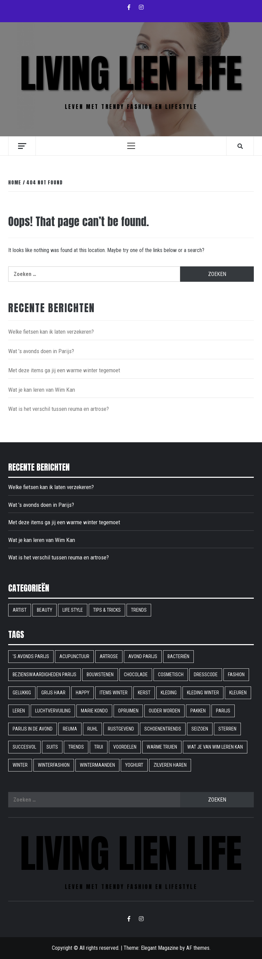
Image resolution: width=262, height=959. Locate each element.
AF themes (197, 948)
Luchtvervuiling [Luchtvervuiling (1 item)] (53, 710)
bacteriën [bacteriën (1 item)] (178, 656)
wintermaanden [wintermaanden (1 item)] (97, 765)
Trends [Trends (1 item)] (76, 747)
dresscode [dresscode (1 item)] (206, 674)
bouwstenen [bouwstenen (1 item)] (100, 674)
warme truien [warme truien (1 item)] (162, 747)
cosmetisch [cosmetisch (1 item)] (171, 674)
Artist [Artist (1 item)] (20, 610)
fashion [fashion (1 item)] (236, 674)
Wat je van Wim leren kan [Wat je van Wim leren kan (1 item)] (215, 747)
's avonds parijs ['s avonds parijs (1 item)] (31, 656)
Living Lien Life (131, 73)
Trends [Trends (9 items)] (139, 610)
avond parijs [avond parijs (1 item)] (142, 656)
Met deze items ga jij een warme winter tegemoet (64, 370)
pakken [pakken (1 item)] (198, 710)
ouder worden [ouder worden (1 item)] (164, 710)
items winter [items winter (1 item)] (114, 692)
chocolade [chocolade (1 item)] (136, 674)
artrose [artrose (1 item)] (109, 656)
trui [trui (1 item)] (98, 747)
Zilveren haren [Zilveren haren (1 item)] (170, 765)
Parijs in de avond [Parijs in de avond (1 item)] (33, 729)
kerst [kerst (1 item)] (144, 692)
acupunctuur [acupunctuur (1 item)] (74, 656)
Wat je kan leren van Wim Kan (41, 389)
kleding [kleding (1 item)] (169, 692)
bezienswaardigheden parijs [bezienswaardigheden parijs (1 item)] (44, 674)
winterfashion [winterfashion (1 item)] (54, 765)
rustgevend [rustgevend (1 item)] (121, 729)
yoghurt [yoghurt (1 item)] (134, 765)
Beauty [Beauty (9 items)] (44, 610)
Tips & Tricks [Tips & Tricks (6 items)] (107, 610)
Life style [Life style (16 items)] (72, 610)
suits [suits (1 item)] (52, 747)
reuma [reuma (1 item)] (70, 729)
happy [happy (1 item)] (82, 692)
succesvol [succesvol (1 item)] (24, 747)
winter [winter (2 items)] (20, 765)
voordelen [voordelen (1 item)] (124, 747)
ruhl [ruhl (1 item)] (92, 729)
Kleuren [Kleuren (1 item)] (238, 692)
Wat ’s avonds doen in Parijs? (41, 351)
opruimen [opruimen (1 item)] (128, 710)
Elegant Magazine (159, 948)
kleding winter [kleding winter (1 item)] (203, 692)
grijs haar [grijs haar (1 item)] (53, 692)
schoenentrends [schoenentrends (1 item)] (162, 729)
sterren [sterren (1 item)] (227, 729)
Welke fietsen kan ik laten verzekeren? (51, 331)
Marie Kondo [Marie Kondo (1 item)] (94, 710)
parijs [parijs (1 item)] (223, 710)
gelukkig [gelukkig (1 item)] (22, 692)
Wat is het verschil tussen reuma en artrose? (58, 408)
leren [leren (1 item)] (19, 710)
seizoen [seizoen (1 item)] (199, 729)
